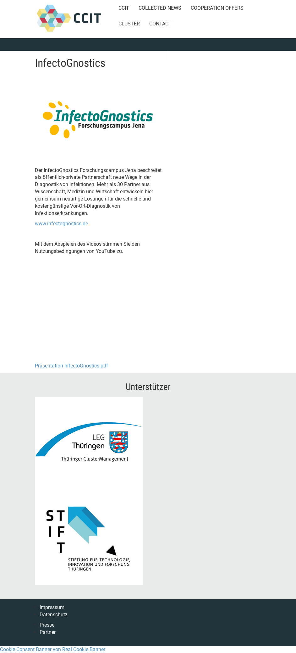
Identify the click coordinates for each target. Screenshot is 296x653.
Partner (48, 632)
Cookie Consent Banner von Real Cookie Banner (52, 649)
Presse (47, 625)
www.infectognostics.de (61, 224)
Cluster (129, 24)
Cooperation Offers (217, 8)
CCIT (123, 8)
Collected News (160, 8)
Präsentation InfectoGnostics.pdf (71, 366)
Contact (160, 24)
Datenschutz (54, 615)
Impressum (52, 607)
